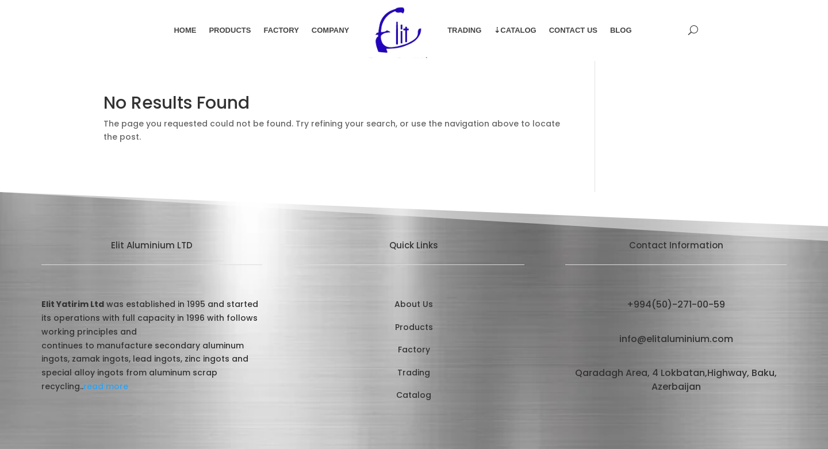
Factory (280, 30)
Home (185, 30)
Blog (621, 30)
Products (230, 30)
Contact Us (573, 30)
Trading (464, 30)
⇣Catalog (515, 30)
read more (105, 386)
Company (330, 30)
